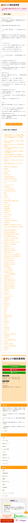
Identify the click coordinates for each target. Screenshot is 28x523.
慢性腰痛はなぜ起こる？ (9, 271)
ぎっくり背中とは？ (8, 214)
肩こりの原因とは (7, 267)
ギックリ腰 (6, 170)
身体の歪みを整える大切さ (9, 240)
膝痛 (5, 313)
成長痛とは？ (7, 212)
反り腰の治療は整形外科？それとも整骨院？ (13, 154)
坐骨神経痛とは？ (7, 210)
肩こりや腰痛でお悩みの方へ (10, 236)
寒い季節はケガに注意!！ (9, 262)
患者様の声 (5, 454)
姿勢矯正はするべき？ (8, 277)
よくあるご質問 (6, 449)
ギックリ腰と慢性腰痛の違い (10, 273)
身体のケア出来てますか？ (9, 281)
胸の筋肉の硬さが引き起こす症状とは (12, 234)
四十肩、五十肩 (7, 174)
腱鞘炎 (4, 478)
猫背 (5, 311)
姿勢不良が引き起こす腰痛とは (10, 178)
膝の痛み (6, 202)
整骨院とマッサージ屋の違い (10, 244)
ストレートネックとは (8, 184)
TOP (3, 437)
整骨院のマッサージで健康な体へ (11, 166)
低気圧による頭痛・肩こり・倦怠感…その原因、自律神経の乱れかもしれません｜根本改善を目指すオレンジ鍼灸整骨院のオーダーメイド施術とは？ (14, 409)
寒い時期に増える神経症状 (9, 232)
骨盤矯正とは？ (7, 293)
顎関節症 (6, 317)
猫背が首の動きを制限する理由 (10, 230)
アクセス (4, 452)
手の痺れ (6, 196)
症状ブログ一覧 (6, 457)
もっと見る (5, 430)
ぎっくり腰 (6, 291)
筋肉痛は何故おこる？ (8, 252)
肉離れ (5, 319)
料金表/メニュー (6, 443)
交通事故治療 (7, 208)
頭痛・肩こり (5, 476)
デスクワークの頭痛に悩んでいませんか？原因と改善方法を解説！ (14, 414)
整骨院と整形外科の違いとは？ (10, 279)
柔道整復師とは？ (7, 246)
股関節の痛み (7, 206)
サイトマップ (5, 463)
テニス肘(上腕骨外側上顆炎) (10, 339)
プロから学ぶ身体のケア (9, 188)
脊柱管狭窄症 (7, 186)
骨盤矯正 (6, 168)
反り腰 (5, 194)
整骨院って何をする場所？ (9, 283)
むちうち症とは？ (7, 204)
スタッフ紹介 (5, 440)
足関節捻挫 (6, 299)
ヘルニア (6, 325)
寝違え (5, 301)
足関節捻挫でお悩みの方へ (9, 176)
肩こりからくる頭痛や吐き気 (10, 345)
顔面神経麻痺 (7, 297)
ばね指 (5, 309)
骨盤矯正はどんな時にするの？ (10, 333)
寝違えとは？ (7, 216)
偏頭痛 (5, 307)
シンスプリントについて (9, 295)
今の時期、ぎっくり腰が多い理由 (11, 238)
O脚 (5, 182)
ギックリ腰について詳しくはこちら (14, 124)
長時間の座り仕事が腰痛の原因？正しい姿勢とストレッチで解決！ (14, 423)
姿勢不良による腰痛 (8, 343)
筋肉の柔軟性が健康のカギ (9, 285)
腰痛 (5, 192)
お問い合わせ (5, 460)
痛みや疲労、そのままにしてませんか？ (12, 242)
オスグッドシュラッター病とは (10, 180)
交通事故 (6, 172)
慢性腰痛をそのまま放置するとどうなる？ (12, 224)
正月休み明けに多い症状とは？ (10, 190)
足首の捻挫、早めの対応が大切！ (11, 220)
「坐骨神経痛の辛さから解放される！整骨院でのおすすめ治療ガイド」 (14, 427)
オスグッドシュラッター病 (8, 493)
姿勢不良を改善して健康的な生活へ (11, 200)
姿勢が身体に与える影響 (9, 287)
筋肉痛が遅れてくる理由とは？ (10, 250)
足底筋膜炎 (5, 487)
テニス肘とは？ (7, 218)
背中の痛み (6, 305)
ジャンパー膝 (7, 198)
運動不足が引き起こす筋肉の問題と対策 (12, 256)
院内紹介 (4, 446)
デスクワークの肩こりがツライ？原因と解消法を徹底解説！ (14, 419)
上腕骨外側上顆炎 (7, 315)
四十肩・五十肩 (6, 481)
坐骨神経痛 (6, 289)
